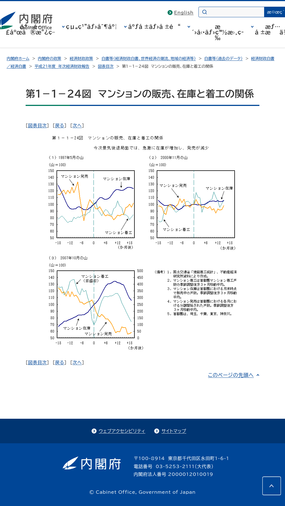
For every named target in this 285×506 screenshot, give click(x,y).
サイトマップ (173, 431)
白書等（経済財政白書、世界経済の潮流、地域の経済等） (149, 58)
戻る (59, 125)
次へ (77, 125)
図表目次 (106, 66)
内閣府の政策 (49, 58)
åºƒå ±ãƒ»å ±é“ (154, 26)
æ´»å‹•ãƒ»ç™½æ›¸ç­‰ (217, 32)
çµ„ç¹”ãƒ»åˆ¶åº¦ (91, 26)
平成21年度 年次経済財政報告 (62, 66)
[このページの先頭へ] (272, 486)
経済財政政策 (81, 58)
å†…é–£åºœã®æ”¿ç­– (30, 29)
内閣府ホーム (18, 58)
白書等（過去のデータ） (223, 58)
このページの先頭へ (231, 374)
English (184, 12)
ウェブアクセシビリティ (122, 431)
